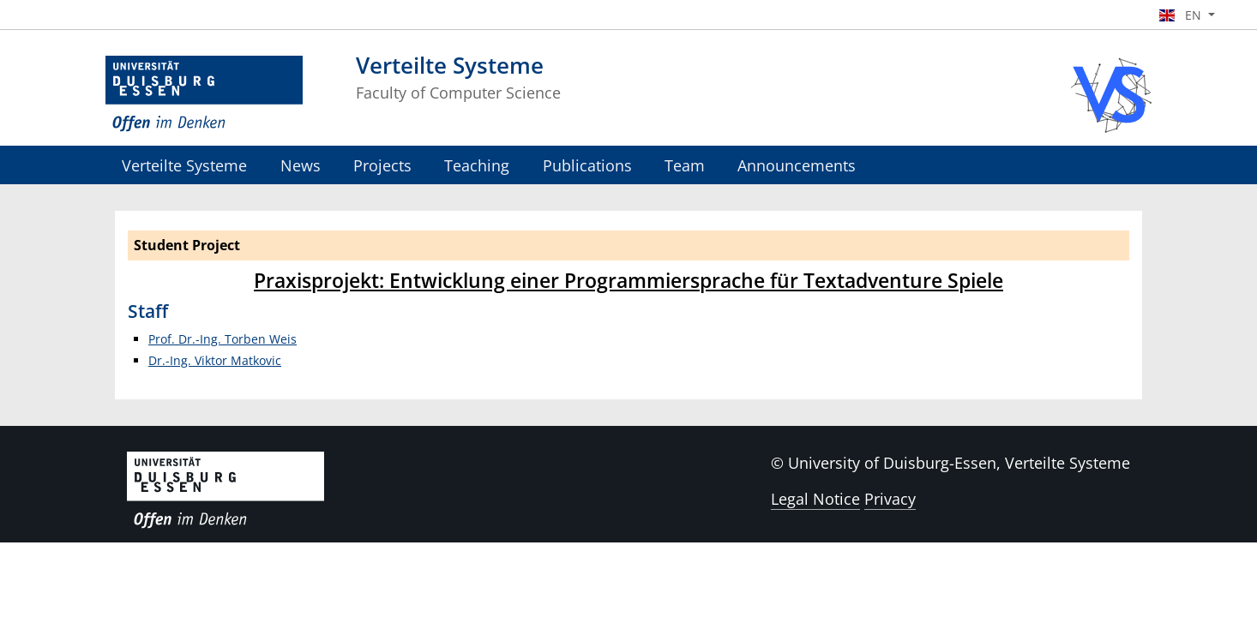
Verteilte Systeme (184, 165)
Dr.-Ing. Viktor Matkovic (214, 360)
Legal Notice (815, 498)
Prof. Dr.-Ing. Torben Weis (222, 339)
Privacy (890, 498)
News (300, 165)
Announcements (796, 165)
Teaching (476, 165)
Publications (587, 165)
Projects (382, 165)
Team (685, 165)
